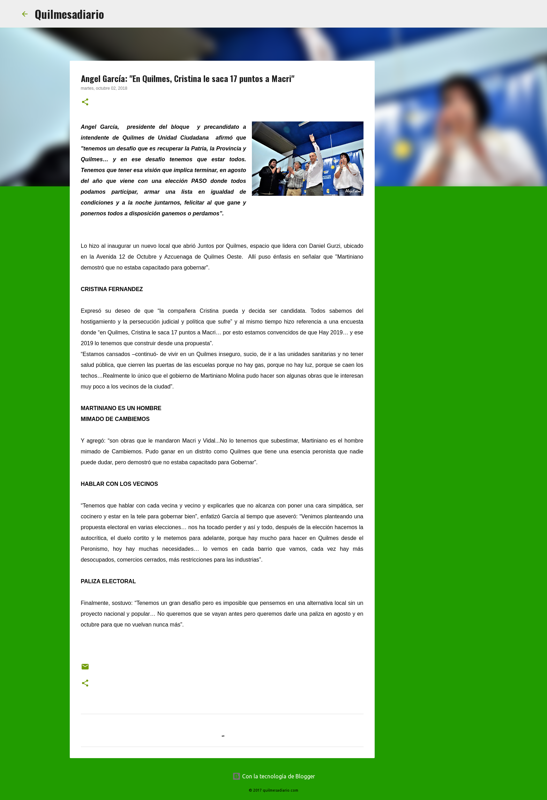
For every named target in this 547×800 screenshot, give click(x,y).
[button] (85, 103)
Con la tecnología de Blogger (273, 776)
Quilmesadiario (69, 14)
